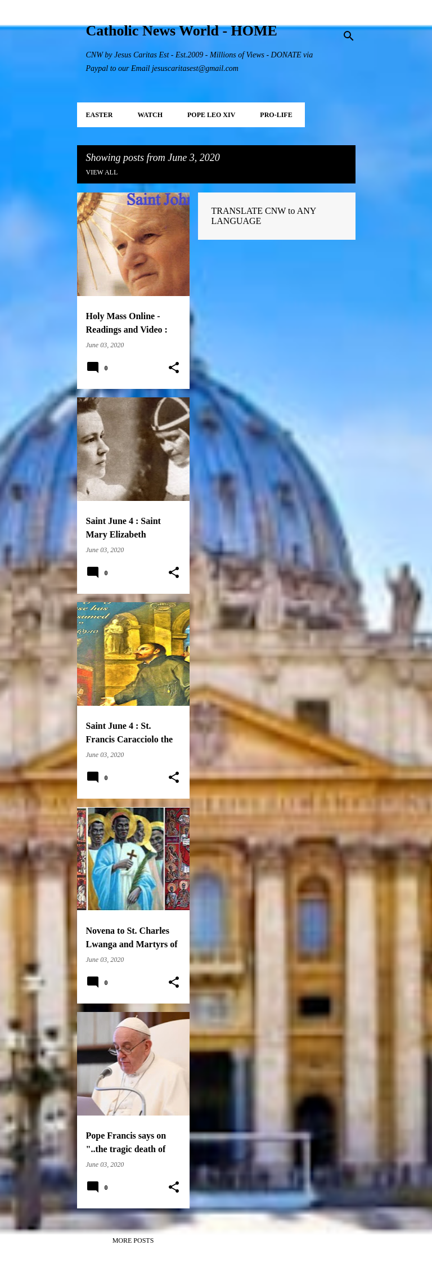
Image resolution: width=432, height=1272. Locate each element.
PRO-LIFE (276, 115)
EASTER (99, 115)
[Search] (349, 36)
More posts (133, 1240)
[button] (174, 368)
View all (102, 172)
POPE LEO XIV (211, 115)
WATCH (150, 115)
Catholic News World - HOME (181, 31)
